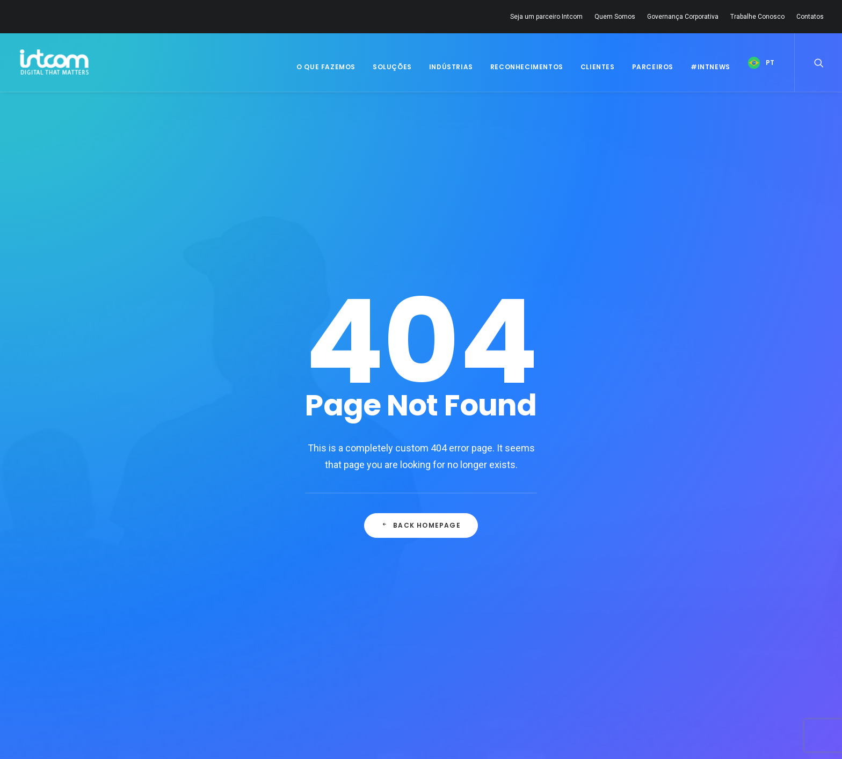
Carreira (283, 646)
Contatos (810, 16)
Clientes (597, 66)
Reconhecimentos (526, 66)
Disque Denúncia (299, 674)
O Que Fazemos (325, 66)
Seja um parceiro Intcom (546, 16)
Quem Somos (614, 16)
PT (770, 62)
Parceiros (652, 66)
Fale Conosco (294, 660)
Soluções (392, 66)
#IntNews (710, 66)
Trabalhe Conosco (757, 16)
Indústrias (451, 66)
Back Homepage (421, 338)
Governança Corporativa (682, 16)
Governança (155, 663)
